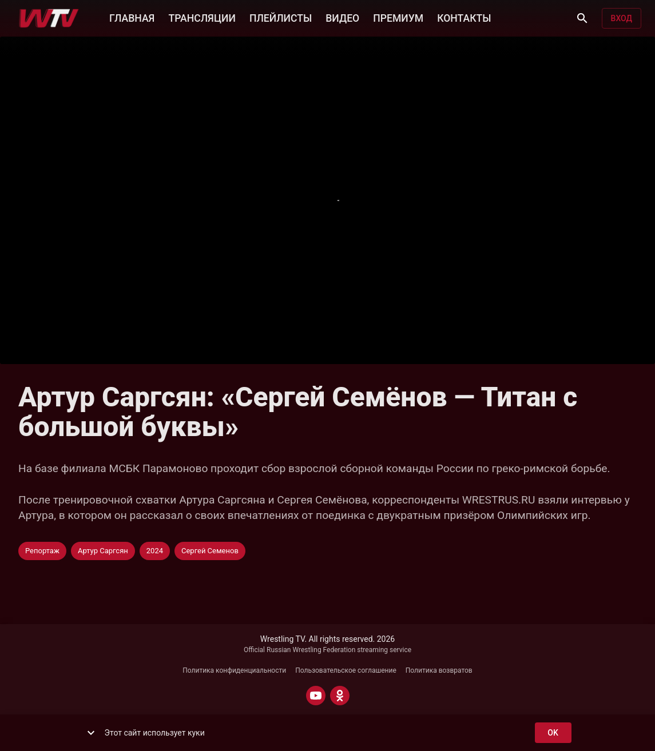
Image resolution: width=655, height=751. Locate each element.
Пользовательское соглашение (345, 670)
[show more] (91, 732)
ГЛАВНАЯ (131, 17)
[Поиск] (582, 18)
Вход (621, 19)
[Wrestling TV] (49, 18)
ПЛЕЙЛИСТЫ (281, 17)
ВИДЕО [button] (342, 17)
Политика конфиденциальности (234, 670)
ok (553, 733)
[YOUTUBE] (315, 695)
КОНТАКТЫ (464, 17)
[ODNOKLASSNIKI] (340, 695)
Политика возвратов (439, 670)
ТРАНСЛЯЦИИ (201, 17)
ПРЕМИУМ (398, 17)
